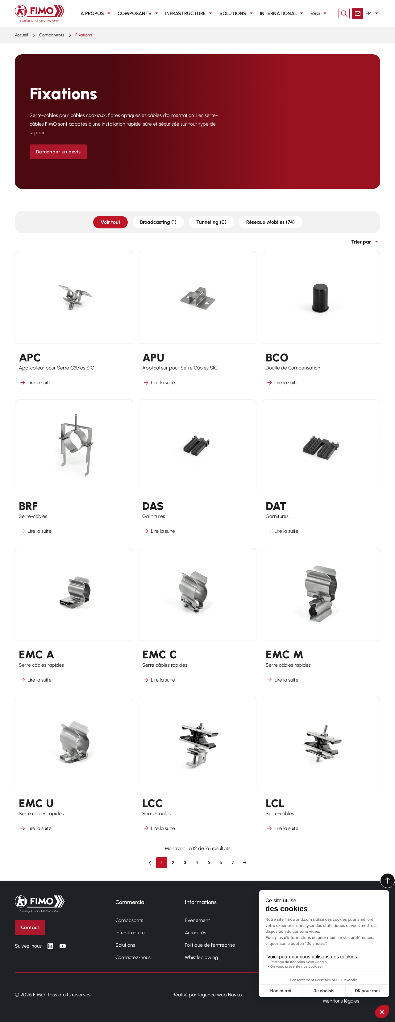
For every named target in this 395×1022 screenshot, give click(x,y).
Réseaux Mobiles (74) (270, 222)
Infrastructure (189, 13)
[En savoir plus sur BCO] (321, 322)
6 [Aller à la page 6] (221, 862)
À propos (97, 13)
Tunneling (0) (211, 222)
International (283, 13)
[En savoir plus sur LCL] (321, 768)
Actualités (195, 933)
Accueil (21, 35)
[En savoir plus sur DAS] (197, 471)
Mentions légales (341, 1001)
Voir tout (110, 222)
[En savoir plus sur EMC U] (74, 768)
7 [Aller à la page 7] (233, 862)
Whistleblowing (201, 957)
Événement (197, 920)
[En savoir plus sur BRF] (74, 471)
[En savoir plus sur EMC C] (197, 619)
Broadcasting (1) (158, 222)
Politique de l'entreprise (210, 945)
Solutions (237, 13)
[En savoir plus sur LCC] (197, 768)
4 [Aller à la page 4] (197, 862)
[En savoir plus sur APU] (197, 322)
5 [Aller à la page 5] (209, 862)
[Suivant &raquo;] (244, 862)
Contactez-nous (133, 957)
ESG (319, 13)
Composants (139, 13)
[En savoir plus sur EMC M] (321, 619)
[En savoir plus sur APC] (74, 322)
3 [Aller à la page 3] (185, 862)
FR (373, 13)
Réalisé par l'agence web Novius (207, 995)
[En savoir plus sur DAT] (321, 471)
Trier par (365, 242)
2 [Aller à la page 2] (173, 862)
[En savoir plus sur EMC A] (74, 619)
